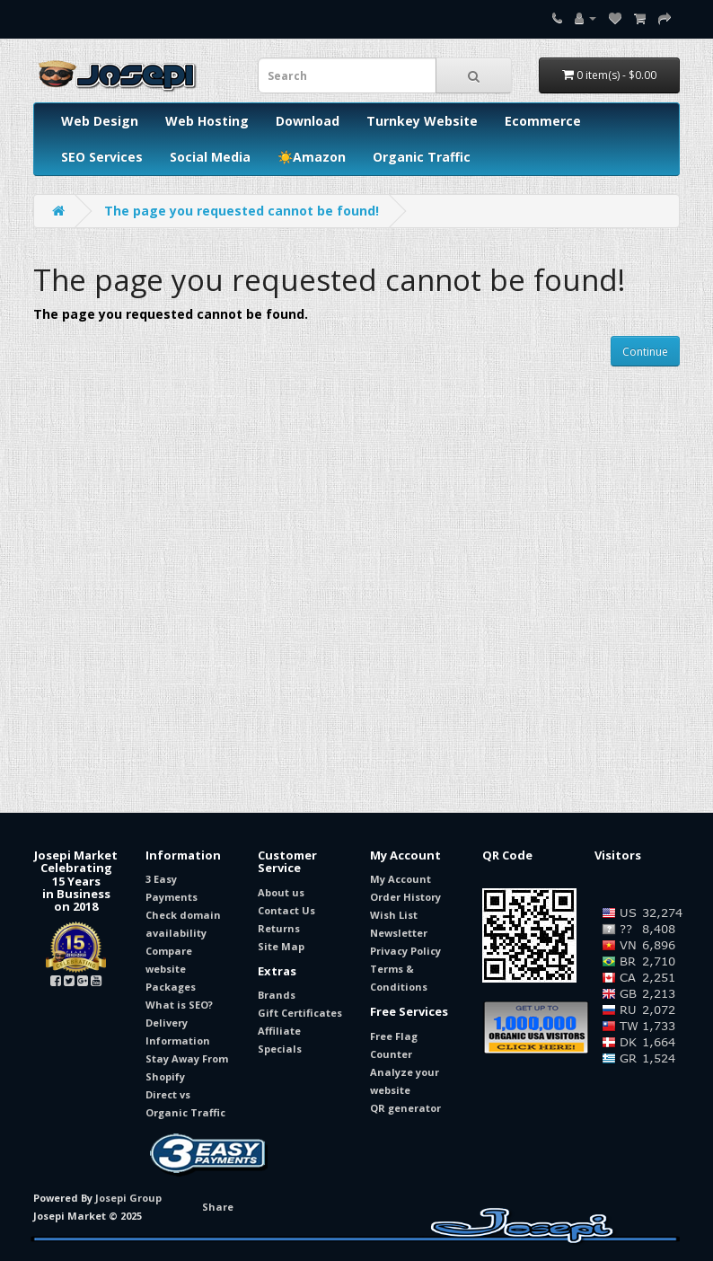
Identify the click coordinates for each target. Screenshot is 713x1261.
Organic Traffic (422, 156)
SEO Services (102, 156)
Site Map (281, 946)
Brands (276, 994)
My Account (400, 879)
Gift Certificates (300, 1012)
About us (281, 892)
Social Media (210, 156)
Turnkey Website (422, 120)
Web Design (99, 120)
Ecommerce (543, 120)
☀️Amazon (311, 156)
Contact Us (286, 910)
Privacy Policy (405, 950)
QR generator (405, 1108)
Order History (405, 897)
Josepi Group (128, 1197)
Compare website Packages (170, 968)
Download (307, 120)
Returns (279, 928)
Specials (280, 1048)
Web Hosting (207, 120)
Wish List (394, 915)
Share (217, 1206)
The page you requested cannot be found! (241, 210)
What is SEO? (179, 1004)
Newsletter (398, 932)
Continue (645, 351)
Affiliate (279, 1030)
